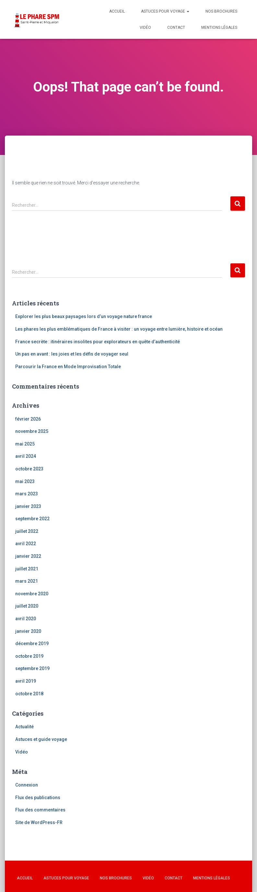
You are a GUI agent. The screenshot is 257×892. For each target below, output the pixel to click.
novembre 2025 (31, 431)
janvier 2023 (28, 506)
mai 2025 (25, 443)
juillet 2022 (26, 531)
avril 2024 (25, 456)
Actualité (24, 726)
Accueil (117, 11)
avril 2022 (25, 543)
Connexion (26, 784)
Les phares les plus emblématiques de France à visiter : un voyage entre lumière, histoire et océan (119, 329)
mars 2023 (26, 493)
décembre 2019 (32, 643)
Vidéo (145, 27)
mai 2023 (25, 481)
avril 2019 (25, 681)
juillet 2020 (26, 606)
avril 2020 (25, 618)
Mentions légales (219, 27)
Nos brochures (221, 11)
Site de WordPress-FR (39, 822)
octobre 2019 (29, 656)
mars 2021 (26, 581)
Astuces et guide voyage (41, 739)
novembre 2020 (31, 593)
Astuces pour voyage (165, 11)
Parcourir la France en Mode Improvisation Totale (68, 366)
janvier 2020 (28, 631)
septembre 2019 (32, 668)
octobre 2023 (29, 468)
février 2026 (28, 419)
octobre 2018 (29, 693)
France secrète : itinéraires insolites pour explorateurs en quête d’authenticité (97, 341)
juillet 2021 (26, 568)
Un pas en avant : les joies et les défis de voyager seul (71, 354)
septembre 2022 (32, 518)
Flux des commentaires (40, 809)
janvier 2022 (28, 556)
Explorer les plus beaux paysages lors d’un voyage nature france (83, 316)
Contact (176, 27)
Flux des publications (37, 797)
